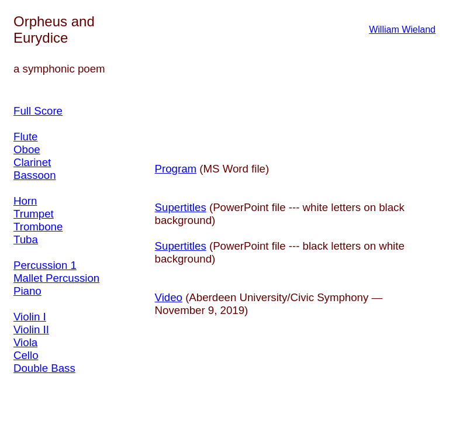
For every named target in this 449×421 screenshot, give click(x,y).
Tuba (25, 239)
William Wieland (402, 29)
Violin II (31, 329)
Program (176, 169)
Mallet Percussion (56, 278)
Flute (25, 136)
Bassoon (34, 175)
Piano (27, 291)
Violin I (29, 316)
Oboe (26, 149)
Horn (25, 201)
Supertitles (180, 207)
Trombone (38, 226)
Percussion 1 (45, 265)
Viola (25, 342)
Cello (26, 355)
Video (168, 297)
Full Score (38, 111)
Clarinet (32, 162)
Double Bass (44, 368)
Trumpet (33, 214)
